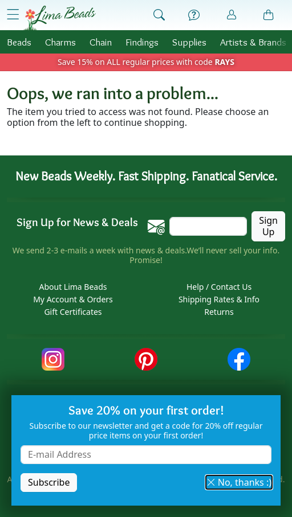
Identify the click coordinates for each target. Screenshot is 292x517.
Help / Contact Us (219, 286)
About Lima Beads (73, 286)
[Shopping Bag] (268, 15)
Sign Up (268, 225)
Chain (101, 42)
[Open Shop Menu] (13, 14)
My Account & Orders (73, 299)
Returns (218, 311)
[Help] (194, 15)
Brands (253, 42)
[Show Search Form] (159, 15)
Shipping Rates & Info (219, 299)
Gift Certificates (73, 311)
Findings (142, 42)
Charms (60, 42)
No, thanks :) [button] (238, 482)
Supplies (189, 42)
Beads (19, 42)
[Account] (231, 15)
